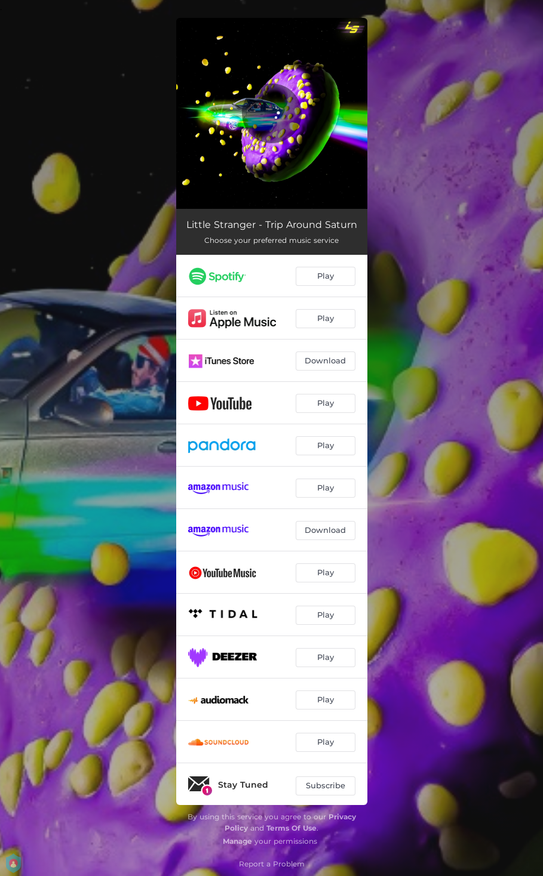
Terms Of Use (291, 827)
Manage (237, 841)
